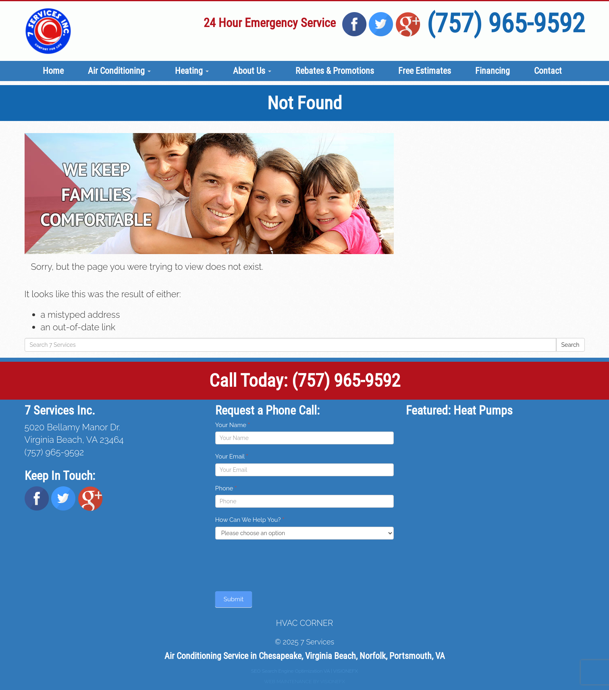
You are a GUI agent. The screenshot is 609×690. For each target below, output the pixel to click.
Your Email (231, 456)
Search (570, 345)
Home (53, 71)
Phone (226, 488)
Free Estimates (424, 71)
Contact (548, 71)
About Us (252, 71)
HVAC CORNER (304, 623)
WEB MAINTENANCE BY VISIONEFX (304, 681)
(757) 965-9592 (506, 23)
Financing (492, 71)
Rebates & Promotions (334, 71)
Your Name (232, 425)
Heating (192, 71)
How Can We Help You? (250, 519)
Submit (233, 599)
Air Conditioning (119, 71)
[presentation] (276, 563)
